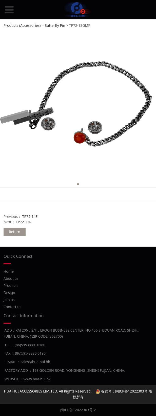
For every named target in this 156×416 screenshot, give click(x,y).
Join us (9, 299)
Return (14, 231)
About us (11, 278)
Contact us (12, 306)
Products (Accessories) (22, 25)
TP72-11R (23, 221)
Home (9, 271)
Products (11, 285)
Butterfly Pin (55, 25)
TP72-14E (30, 216)
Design (9, 292)
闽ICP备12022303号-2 (78, 409)
